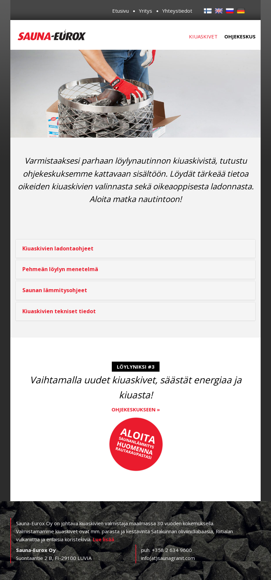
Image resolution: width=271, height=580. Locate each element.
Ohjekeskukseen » (135, 409)
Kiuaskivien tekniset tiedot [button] (59, 311)
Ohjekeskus (240, 36)
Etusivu (120, 10)
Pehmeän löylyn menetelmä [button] (60, 269)
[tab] (135, 248)
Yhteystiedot (177, 10)
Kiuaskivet (203, 36)
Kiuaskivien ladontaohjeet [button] (57, 248)
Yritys (145, 10)
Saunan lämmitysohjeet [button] (54, 290)
